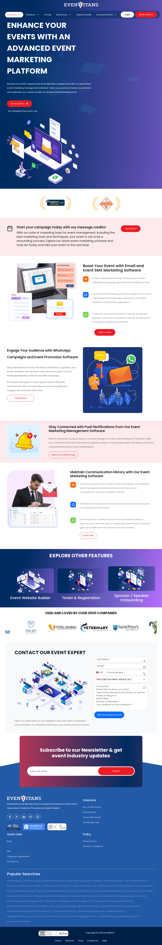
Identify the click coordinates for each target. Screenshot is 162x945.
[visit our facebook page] (10, 817)
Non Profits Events (92, 807)
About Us (69, 940)
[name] (120, 659)
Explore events (84, 14)
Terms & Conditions (93, 846)
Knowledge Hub (91, 822)
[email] (120, 666)
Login (127, 14)
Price (80, 940)
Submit (116, 771)
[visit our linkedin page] (24, 817)
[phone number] (120, 672)
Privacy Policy (90, 841)
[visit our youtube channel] (31, 817)
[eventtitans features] (52, 687)
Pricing (47, 14)
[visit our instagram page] (37, 817)
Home (58, 940)
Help (104, 940)
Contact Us (12, 861)
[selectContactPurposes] (120, 679)
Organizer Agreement (18, 856)
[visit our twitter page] (17, 817)
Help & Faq (12, 846)
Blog (9, 841)
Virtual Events (89, 812)
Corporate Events (92, 817)
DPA (9, 851)
